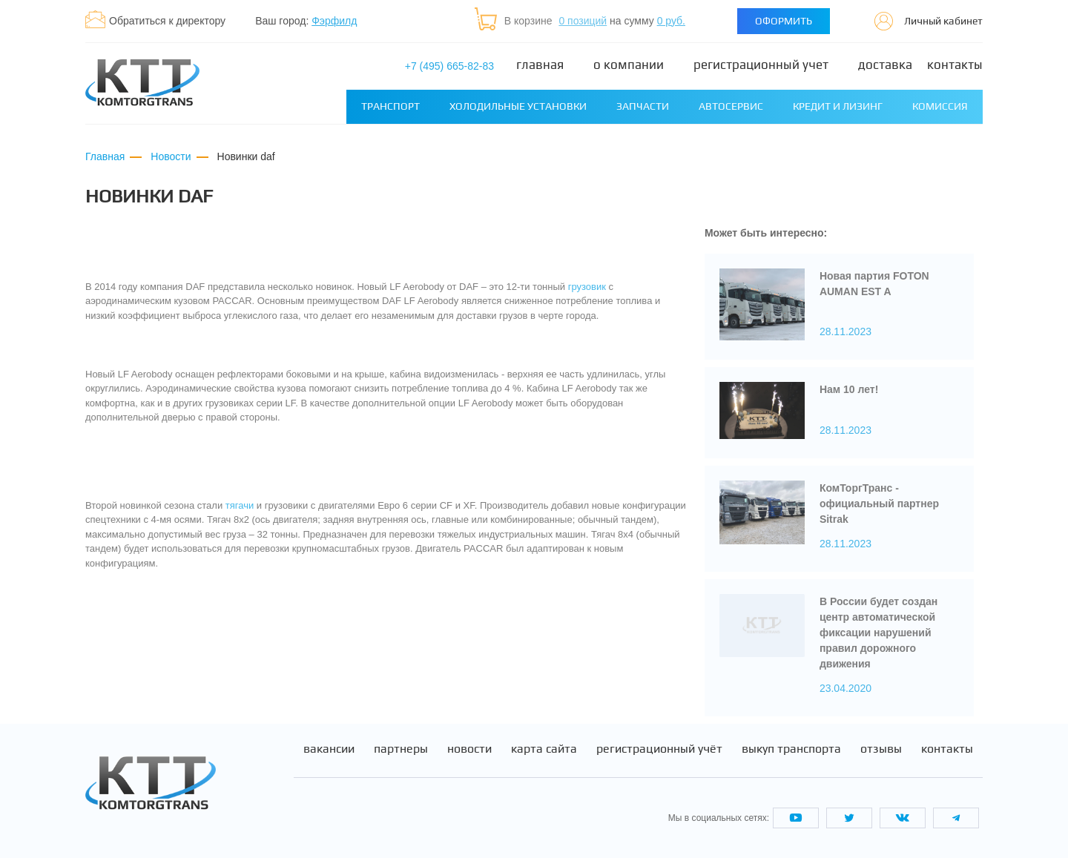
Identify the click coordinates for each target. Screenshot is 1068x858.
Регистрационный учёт (659, 749)
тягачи (239, 505)
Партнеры (401, 749)
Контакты (955, 65)
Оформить (783, 21)
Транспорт (390, 106)
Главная (540, 65)
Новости (469, 749)
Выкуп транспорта (791, 749)
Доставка (885, 65)
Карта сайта (544, 749)
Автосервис (731, 106)
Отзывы (881, 749)
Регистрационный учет (760, 65)
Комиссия (940, 106)
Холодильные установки (518, 106)
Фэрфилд (334, 21)
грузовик (587, 286)
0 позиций (582, 21)
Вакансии (329, 749)
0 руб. (671, 21)
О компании (628, 65)
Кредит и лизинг (838, 106)
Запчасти (642, 106)
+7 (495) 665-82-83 (449, 66)
